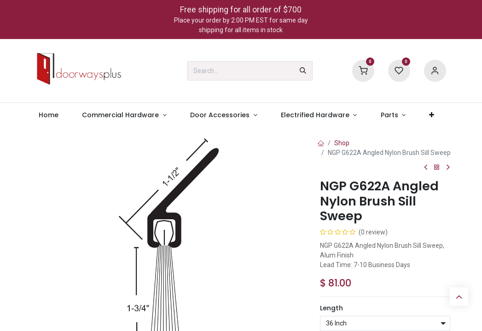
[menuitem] (48, 115)
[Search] (303, 71)
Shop (341, 143)
